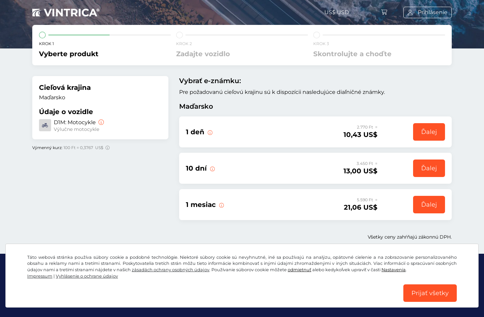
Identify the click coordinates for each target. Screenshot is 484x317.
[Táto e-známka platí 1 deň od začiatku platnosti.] (221, 204)
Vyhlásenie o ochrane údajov (143, 299)
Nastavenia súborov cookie (222, 299)
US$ (336, 12)
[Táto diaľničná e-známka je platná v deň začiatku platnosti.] (209, 132)
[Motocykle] (100, 122)
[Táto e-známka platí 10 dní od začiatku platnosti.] (212, 168)
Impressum (277, 299)
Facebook (49, 284)
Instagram (87, 284)
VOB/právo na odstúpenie (66, 299)
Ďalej (429, 132)
